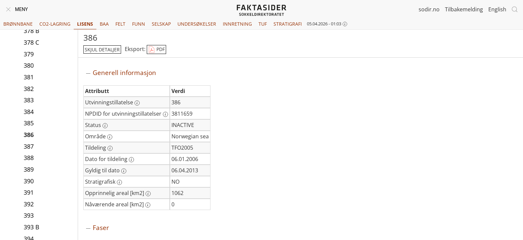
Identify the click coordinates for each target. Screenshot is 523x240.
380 (29, 65)
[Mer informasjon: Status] (105, 125)
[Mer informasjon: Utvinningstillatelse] (137, 103)
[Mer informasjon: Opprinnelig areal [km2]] (148, 193)
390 (29, 181)
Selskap (161, 24)
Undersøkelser (196, 24)
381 (29, 77)
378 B (31, 31)
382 (29, 89)
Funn (138, 24)
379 (29, 54)
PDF (156, 49)
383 (29, 100)
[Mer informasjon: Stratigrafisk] (119, 182)
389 (29, 169)
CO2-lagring (54, 24)
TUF (262, 24)
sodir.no (429, 9)
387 (29, 146)
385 (29, 123)
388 (29, 158)
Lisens (85, 24)
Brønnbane (18, 24)
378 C (31, 42)
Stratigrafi (288, 24)
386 (29, 135)
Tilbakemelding (464, 9)
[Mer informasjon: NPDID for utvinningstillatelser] (165, 114)
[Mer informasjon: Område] (109, 137)
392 (29, 204)
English (497, 9)
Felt (120, 24)
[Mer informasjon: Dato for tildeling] (131, 159)
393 (29, 215)
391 (29, 192)
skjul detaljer (102, 49)
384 (29, 112)
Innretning (237, 24)
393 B (31, 227)
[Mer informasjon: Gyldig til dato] (123, 171)
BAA (104, 24)
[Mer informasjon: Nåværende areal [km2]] (147, 205)
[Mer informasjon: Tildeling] (110, 148)
